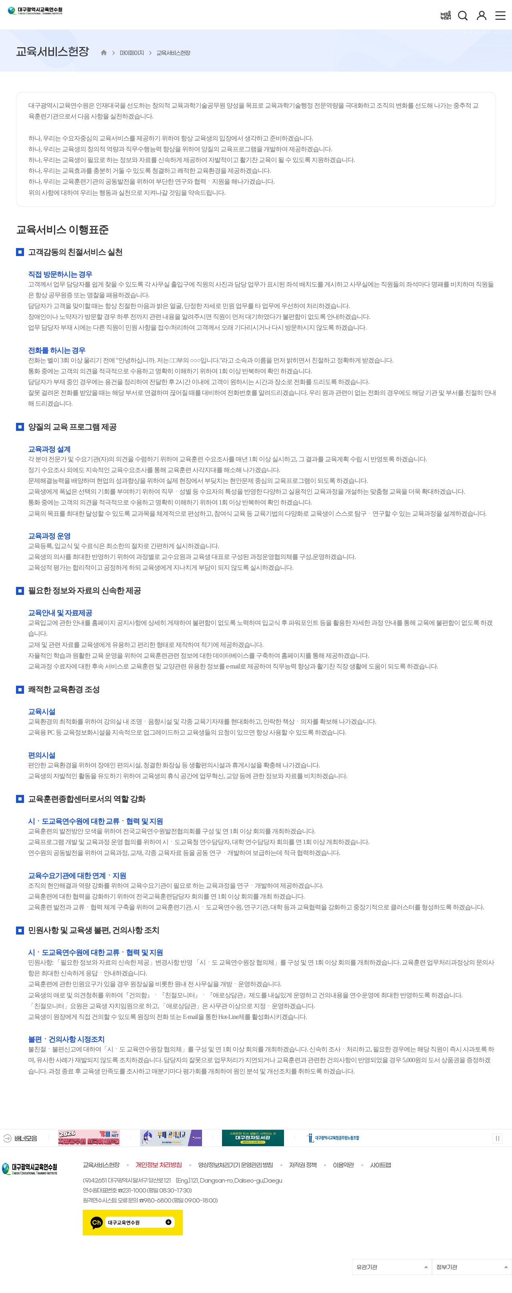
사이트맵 (380, 1165)
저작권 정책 (302, 1165)
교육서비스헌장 (101, 1165)
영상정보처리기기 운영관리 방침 (235, 1165)
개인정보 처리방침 (159, 1165)
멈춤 (497, 1138)
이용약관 (343, 1165)
